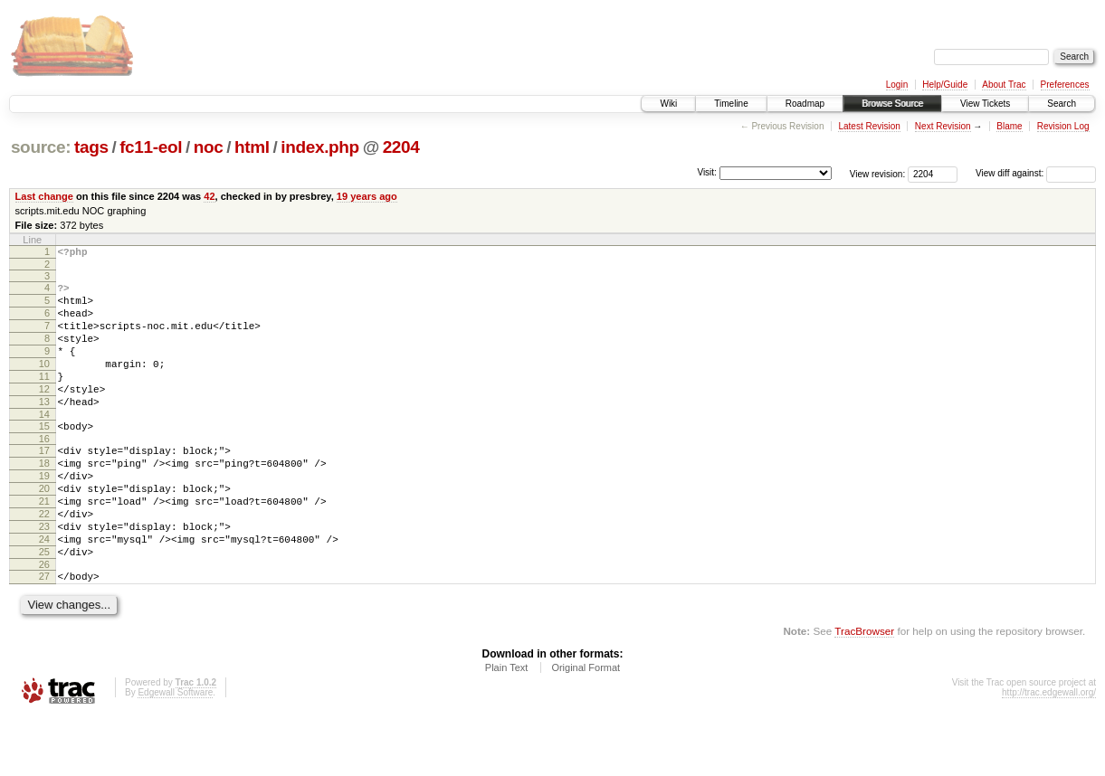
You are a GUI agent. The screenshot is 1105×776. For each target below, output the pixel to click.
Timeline (731, 104)
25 (44, 606)
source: (41, 146)
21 (44, 544)
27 (44, 633)
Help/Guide (944, 85)
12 (44, 413)
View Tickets (985, 104)
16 (44, 471)
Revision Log (1063, 126)
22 (44, 559)
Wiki (668, 104)
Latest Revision (869, 126)
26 (44, 621)
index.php (320, 146)
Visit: (707, 172)
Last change (44, 196)
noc (209, 146)
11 (44, 398)
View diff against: (1036, 173)
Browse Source (892, 104)
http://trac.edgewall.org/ (1049, 752)
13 (44, 428)
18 (44, 498)
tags (91, 146)
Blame (1009, 126)
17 (44, 483)
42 (209, 196)
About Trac (1003, 85)
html (252, 146)
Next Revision (943, 126)
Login (897, 85)
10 (44, 382)
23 (44, 575)
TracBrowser (864, 690)
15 (44, 455)
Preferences (1065, 85)
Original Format (585, 727)
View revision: (878, 173)
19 (44, 513)
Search (1061, 104)
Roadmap (805, 104)
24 (44, 590)
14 (44, 444)
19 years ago (367, 196)
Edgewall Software (175, 752)
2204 (401, 146)
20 (44, 529)
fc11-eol (150, 146)
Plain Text (507, 727)
